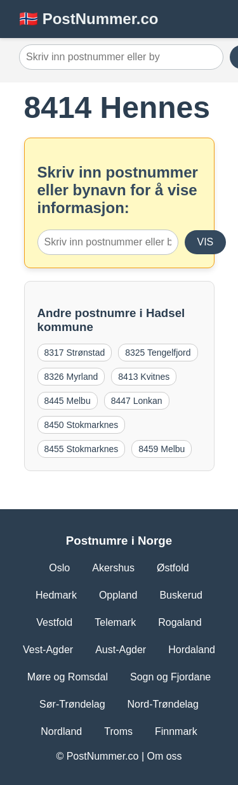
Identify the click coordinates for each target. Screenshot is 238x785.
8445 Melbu (67, 401)
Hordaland (191, 649)
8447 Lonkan (136, 401)
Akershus (113, 567)
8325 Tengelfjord (157, 352)
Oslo (59, 567)
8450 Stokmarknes (81, 425)
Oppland (118, 595)
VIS (205, 242)
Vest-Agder (48, 649)
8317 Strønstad (74, 352)
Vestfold (54, 622)
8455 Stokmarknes (81, 449)
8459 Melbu (161, 449)
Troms (118, 731)
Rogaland (180, 622)
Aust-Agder (120, 649)
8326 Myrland (71, 377)
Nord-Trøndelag (163, 704)
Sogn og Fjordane (170, 676)
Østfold (173, 567)
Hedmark (56, 595)
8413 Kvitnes (143, 377)
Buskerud (180, 595)
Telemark (115, 622)
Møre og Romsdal (67, 676)
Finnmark (176, 731)
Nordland (61, 731)
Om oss (164, 756)
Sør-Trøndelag (72, 704)
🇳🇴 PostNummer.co (88, 18)
